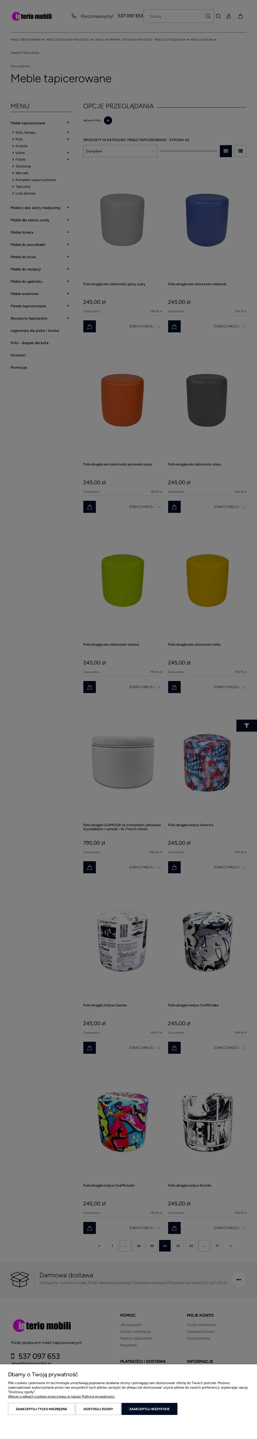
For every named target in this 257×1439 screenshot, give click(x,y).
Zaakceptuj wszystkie (149, 1409)
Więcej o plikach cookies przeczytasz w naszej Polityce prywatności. (61, 1396)
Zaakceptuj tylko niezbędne (41, 1409)
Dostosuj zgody (98, 1409)
